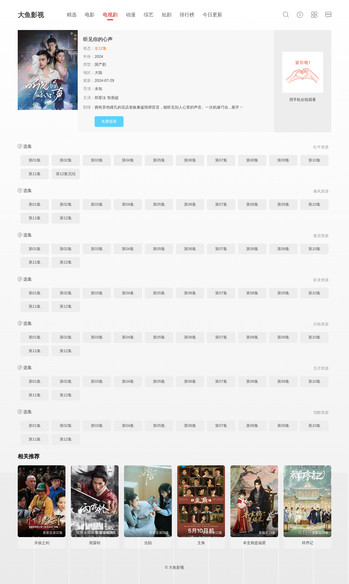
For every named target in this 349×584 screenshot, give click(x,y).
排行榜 (187, 14)
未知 (98, 88)
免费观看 (109, 121)
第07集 (221, 160)
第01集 (35, 160)
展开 (237, 107)
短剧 (167, 14)
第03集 (97, 160)
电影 (90, 14)
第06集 (190, 160)
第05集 (159, 160)
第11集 (35, 174)
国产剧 (100, 64)
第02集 (66, 160)
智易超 (113, 97)
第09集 (283, 160)
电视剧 (110, 14)
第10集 (314, 160)
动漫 (131, 14)
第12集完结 (66, 174)
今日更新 (212, 14)
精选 (72, 14)
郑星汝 (100, 97)
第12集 (66, 218)
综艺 (149, 14)
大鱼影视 (31, 15)
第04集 (128, 160)
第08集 (252, 160)
